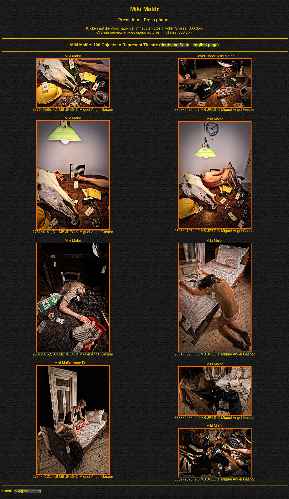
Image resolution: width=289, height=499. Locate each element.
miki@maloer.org (27, 491)
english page (205, 45)
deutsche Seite (175, 45)
